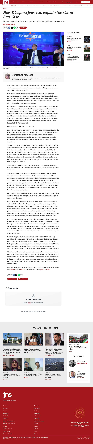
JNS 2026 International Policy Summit (80, 6)
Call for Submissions (37, 6)
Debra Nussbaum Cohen (29, 354)
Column (78, 360)
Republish (23, 27)
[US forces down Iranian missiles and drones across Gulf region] (54, 364)
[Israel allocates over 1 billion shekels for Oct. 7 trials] (33, 364)
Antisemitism (31, 2)
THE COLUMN (78, 356)
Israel (12, 2)
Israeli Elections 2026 (66, 6)
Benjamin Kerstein (9, 24)
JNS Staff (69, 41)
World (23, 2)
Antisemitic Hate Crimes (55, 6)
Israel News (69, 36)
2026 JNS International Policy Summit (80, 422)
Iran (18, 6)
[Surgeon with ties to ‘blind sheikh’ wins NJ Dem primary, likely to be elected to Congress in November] (54, 339)
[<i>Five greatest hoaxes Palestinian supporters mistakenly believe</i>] (87, 57)
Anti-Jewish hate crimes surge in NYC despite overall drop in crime (33, 350)
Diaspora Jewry (23, 279)
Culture (48, 2)
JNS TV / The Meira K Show (74, 344)
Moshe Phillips (80, 377)
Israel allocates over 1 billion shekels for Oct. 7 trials (33, 375)
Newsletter (69, 2)
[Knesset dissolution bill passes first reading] (87, 39)
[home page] (6, 2)
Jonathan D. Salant (49, 355)
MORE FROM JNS (46, 328)
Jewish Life (40, 2)
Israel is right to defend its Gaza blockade (81, 375)
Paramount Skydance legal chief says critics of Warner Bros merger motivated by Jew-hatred (11, 351)
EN (77, 2)
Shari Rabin (69, 50)
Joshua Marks (48, 379)
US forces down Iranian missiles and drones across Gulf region (53, 375)
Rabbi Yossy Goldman (82, 363)
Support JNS (85, 2)
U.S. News (5, 347)
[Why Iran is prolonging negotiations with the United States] (78, 338)
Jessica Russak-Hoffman (8, 355)
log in (29, 302)
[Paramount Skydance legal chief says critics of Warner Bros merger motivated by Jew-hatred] (12, 339)
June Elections (23, 6)
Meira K (70, 351)
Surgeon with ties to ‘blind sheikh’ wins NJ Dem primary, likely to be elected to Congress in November (54, 351)
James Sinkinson (70, 60)
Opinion (5, 9)
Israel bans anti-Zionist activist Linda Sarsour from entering (11, 375)
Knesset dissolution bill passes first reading (74, 39)
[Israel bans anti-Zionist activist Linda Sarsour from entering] (12, 364)
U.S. (18, 2)
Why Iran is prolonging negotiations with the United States (78, 347)
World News (47, 372)
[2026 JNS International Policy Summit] (80, 412)
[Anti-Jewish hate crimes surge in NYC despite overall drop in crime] (33, 339)
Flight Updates (46, 6)
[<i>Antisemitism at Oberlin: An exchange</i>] (87, 48)
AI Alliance (29, 6)
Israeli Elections (12, 279)
